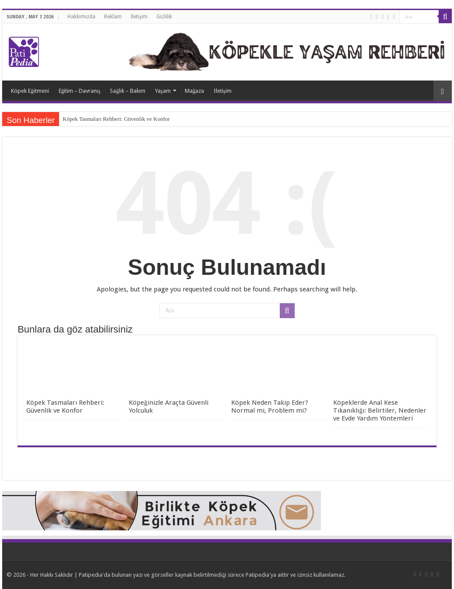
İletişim (139, 17)
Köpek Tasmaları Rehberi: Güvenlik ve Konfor (116, 119)
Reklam (113, 17)
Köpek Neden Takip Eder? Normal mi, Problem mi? (269, 406)
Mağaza (194, 91)
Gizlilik (164, 17)
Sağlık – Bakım (127, 91)
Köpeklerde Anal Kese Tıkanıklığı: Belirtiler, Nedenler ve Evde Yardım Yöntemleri (379, 410)
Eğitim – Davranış (80, 91)
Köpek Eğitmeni (30, 91)
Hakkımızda (81, 17)
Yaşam (163, 91)
